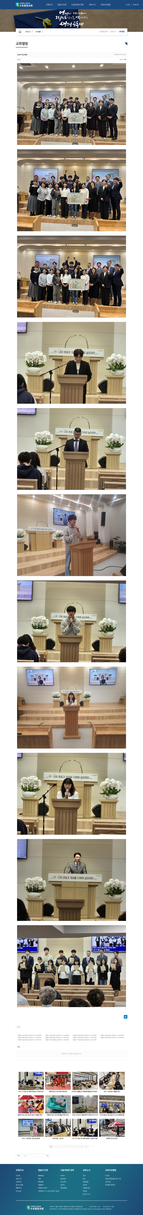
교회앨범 (39, 32)
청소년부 (63, 1182)
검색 (47, 1155)
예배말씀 (41, 1175)
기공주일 (108, 1182)
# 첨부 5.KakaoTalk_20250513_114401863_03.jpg (30, 1037)
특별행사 (41, 1185)
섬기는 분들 (19, 1185)
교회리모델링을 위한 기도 (113, 1179)
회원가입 (136, 5)
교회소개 (18, 1179)
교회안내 (49, 5)
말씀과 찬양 (62, 5)
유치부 (62, 1175)
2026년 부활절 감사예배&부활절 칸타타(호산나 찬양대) (85, 1091)
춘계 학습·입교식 (58, 1138)
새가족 (85, 1185)
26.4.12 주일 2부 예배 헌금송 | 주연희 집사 (31, 1091)
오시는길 (18, 1191)
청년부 (62, 1185)
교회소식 (92, 5)
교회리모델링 (105, 5)
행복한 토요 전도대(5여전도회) (58, 1091)
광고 (84, 1179)
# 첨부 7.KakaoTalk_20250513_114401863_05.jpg (85, 1037)
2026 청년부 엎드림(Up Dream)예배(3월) (112, 1115)
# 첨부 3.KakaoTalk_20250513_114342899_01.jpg (85, 1035)
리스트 (18, 1027)
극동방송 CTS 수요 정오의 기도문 (48, 1191)
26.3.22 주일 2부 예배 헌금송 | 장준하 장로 (85, 1138)
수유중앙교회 (103, 31)
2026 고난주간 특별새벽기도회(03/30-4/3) (85, 1115)
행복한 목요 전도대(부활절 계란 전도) (58, 1115)
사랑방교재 (86, 1188)
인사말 (18, 1175)
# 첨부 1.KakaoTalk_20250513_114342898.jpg (30, 1035)
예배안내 (18, 1188)
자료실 (85, 1191)
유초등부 (63, 1179)
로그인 (128, 5)
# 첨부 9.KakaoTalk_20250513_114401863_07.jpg (30, 1040)
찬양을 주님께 (42, 1188)
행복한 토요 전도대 (112, 1138)
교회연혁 (18, 1182)
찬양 (39, 1179)
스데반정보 (108, 1209)
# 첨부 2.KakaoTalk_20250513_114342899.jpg (57, 1035)
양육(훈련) (63, 1188)
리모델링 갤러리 (110, 1185)
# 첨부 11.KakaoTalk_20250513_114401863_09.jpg (85, 1040)
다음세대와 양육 (77, 5)
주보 (84, 1175)
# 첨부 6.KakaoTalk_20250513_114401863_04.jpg (57, 1037)
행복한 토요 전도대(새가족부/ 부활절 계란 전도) (31, 1115)
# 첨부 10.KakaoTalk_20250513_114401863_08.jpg (57, 1040)
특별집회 (41, 1182)
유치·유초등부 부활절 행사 (112, 1091)
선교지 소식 (86, 1194)
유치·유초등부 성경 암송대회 (31, 1138)
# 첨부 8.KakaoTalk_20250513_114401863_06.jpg (113, 1037)
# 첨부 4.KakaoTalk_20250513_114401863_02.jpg (113, 1035)
